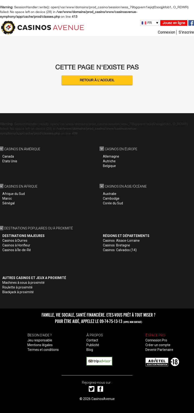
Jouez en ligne (174, 23)
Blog (89, 350)
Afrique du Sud (13, 194)
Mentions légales (40, 345)
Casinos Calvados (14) (120, 250)
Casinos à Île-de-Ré (16, 250)
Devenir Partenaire (159, 350)
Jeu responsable (39, 340)
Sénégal (8, 203)
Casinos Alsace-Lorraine (121, 240)
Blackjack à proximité (18, 292)
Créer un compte (157, 345)
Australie (109, 194)
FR (150, 23)
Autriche (109, 161)
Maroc (7, 198)
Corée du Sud (113, 203)
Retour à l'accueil (97, 80)
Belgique (109, 166)
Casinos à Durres (14, 240)
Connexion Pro (156, 340)
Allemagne (111, 156)
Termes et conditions (43, 350)
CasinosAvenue (103, 399)
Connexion (166, 32)
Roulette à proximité (17, 287)
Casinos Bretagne (116, 245)
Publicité (92, 345)
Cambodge (111, 198)
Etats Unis (9, 161)
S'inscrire (186, 32)
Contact (92, 340)
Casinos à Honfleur (16, 245)
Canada (8, 156)
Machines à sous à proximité (23, 282)
